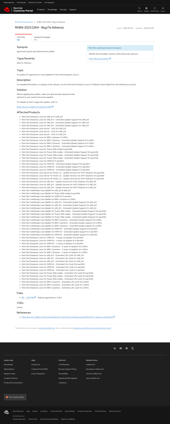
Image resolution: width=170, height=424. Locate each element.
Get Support (49, 2)
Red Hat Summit (115, 411)
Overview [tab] (21, 37)
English (146, 9)
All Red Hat (155, 9)
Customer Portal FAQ (39, 369)
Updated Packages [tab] (42, 37)
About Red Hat (18, 411)
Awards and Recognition (68, 378)
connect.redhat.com (94, 374)
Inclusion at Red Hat (85, 411)
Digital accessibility (68, 419)
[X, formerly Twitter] (132, 349)
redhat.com (90, 364)
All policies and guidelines (49, 419)
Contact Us (35, 364)
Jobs (28, 411)
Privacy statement (19, 419)
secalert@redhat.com (47, 328)
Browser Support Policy (68, 369)
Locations (43, 411)
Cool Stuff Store (100, 411)
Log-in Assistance (38, 374)
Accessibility (63, 374)
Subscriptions (9, 2)
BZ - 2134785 (28, 297)
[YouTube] (120, 349)
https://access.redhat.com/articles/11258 (34, 107)
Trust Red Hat (64, 364)
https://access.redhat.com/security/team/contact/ (92, 328)
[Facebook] (126, 349)
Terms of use (32, 419)
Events (35, 411)
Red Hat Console (35, 2)
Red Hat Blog (70, 411)
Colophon (63, 383)
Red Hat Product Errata (24, 22)
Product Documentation (13, 383)
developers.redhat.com (95, 369)
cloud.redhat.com (93, 378)
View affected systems (99, 59)
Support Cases (9, 374)
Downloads (21, 2)
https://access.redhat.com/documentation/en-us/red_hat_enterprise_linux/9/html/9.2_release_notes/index (67, 317)
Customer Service (11, 378)
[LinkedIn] (114, 349)
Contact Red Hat (56, 411)
